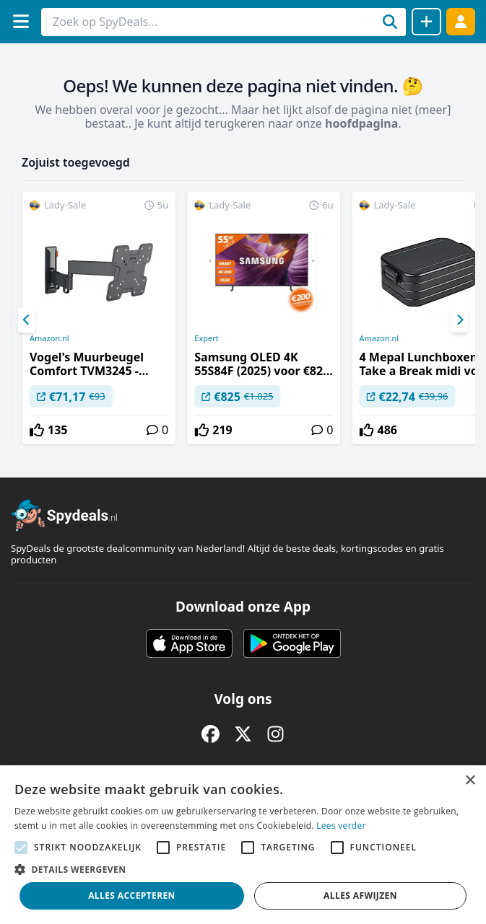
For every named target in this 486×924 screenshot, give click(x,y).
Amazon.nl (49, 338)
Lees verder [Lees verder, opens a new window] (341, 825)
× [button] (469, 780)
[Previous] (26, 320)
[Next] (459, 320)
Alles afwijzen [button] (360, 895)
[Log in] (460, 21)
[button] (243, 869)
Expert (206, 338)
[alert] (243, 844)
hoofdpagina (361, 123)
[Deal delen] (426, 21)
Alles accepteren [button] (131, 895)
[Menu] (20, 21)
